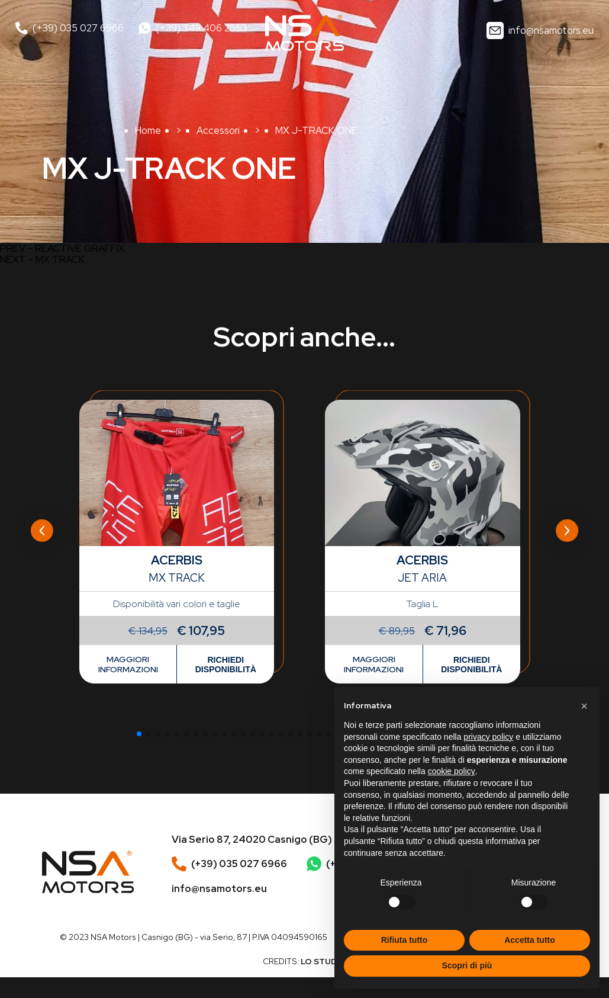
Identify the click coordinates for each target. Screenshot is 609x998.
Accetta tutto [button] (529, 940)
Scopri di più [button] (467, 965)
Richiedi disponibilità (225, 664)
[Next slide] (567, 530)
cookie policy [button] (451, 771)
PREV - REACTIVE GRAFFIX (62, 248)
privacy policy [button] (488, 737)
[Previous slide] (42, 530)
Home (148, 130)
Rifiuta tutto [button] (404, 940)
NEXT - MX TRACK (42, 259)
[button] (139, 733)
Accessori (218, 130)
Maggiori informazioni (128, 664)
